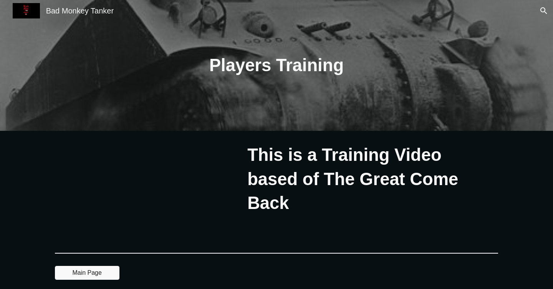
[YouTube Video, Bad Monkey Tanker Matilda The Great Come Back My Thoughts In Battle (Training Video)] (144, 190)
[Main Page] (87, 272)
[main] (276, 65)
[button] (544, 11)
